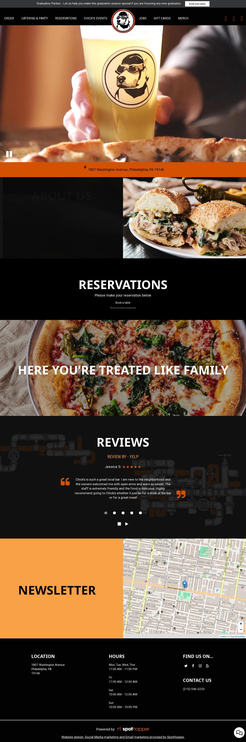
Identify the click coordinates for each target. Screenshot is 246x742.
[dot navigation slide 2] (114, 512)
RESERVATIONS (66, 18)
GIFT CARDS (162, 18)
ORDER (9, 18)
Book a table (123, 302)
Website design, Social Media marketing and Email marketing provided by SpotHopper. (123, 737)
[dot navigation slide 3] (123, 512)
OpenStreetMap (237, 636)
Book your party (197, 3)
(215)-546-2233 (193, 689)
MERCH (183, 18)
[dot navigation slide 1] (105, 512)
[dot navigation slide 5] (140, 512)
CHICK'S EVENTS (95, 18)
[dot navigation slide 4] (131, 512)
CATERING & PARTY (35, 18)
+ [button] (241, 624)
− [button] (241, 630)
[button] (9, 154)
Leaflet (223, 636)
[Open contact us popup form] (239, 732)
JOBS (143, 18)
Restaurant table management (123, 308)
